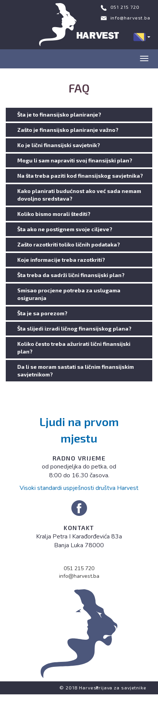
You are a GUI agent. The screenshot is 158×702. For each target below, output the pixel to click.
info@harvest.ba (130, 17)
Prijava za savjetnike (121, 687)
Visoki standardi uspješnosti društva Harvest (79, 488)
